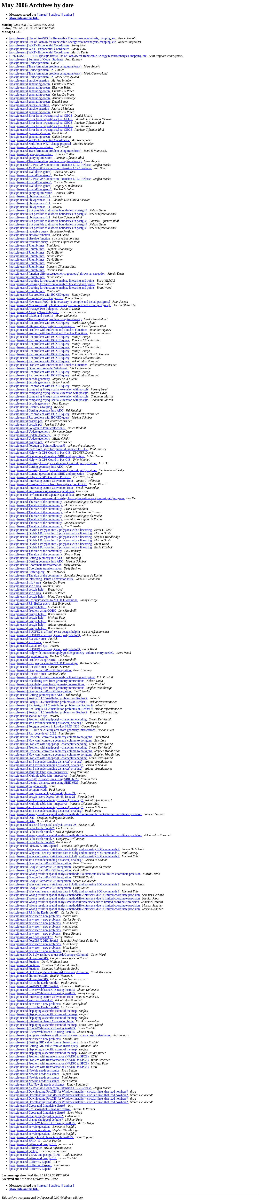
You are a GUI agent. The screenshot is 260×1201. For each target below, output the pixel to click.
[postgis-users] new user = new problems (35, 916)
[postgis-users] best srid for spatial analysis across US (43, 824)
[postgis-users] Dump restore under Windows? (38, 368)
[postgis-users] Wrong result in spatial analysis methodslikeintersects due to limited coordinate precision (75, 895)
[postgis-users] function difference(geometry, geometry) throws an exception (57, 273)
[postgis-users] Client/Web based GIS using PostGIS (42, 989)
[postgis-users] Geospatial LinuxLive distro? (37, 1105)
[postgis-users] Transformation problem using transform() (45, 66)
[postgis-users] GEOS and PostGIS (31, 315)
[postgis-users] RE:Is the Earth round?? (34, 912)
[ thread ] (42, 14)
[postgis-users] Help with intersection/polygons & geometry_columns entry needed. (62, 652)
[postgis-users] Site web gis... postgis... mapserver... (42, 326)
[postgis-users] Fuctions (24, 961)
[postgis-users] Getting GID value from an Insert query (44, 1042)
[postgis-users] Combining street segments (36, 298)
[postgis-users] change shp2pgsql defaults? (36, 1116)
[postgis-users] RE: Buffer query (30, 603)
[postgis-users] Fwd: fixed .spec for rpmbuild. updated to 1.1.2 (48, 449)
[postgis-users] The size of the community (36, 501)
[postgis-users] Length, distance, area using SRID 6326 (44, 779)
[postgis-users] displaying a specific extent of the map (43, 1010)
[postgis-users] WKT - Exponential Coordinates (39, 45)
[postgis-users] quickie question (29, 80)
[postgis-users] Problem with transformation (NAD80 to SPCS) (49, 1056)
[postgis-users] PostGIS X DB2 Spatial (34, 845)
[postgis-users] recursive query (29, 231)
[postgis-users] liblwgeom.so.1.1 (30, 196)
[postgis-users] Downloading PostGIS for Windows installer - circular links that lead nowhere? (69, 1091)
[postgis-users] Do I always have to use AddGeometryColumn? (49, 954)
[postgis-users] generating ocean (30, 84)
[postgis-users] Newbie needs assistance (34, 1070)
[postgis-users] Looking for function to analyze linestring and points (52, 280)
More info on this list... (24, 18)
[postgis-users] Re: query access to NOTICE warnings (43, 600)
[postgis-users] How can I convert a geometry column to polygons (51, 737)
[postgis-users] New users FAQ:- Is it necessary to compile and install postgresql (60, 301)
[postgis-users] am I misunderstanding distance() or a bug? (46, 723)
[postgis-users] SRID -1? (25, 1140)
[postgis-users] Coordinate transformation (35, 565)
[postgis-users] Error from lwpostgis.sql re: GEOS (41, 115)
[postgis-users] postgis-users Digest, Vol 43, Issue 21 (42, 793)
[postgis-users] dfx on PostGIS (29, 958)
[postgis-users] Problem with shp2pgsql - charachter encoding (48, 719)
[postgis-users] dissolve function (30, 235)
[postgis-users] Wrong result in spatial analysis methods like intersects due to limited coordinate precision (75, 814)
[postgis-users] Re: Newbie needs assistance (37, 1084)
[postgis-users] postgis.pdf (26, 421)
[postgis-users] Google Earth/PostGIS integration (40, 670)
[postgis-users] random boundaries (31, 147)
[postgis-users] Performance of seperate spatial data (42, 491)
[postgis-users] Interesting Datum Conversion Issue (41, 480)
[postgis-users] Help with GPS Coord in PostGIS (40, 452)
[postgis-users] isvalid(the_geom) (30, 171)
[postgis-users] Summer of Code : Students (36, 59)
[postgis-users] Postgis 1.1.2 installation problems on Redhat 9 (48, 698)
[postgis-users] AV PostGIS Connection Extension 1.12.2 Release (50, 1088)
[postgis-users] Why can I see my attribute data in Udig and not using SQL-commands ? (64, 849)
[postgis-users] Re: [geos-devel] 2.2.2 (33, 733)
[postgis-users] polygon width (28, 786)
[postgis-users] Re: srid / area (28, 638)
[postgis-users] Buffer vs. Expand (30, 1161)
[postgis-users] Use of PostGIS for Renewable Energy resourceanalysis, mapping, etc (63, 38)
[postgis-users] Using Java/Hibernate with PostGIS (41, 1137)
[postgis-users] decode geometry (30, 379)
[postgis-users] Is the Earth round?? (32, 828)
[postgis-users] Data (22, 817)
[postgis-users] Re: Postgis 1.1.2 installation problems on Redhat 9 (51, 705)
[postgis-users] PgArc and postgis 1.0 (33, 1144)
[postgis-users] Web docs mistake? (31, 937)
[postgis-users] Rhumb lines (27, 245)
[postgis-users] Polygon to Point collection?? (37, 428)
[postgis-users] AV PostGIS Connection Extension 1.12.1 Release (50, 164)
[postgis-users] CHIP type (26, 1147)
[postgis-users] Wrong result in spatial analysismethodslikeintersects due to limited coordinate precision (74, 902)
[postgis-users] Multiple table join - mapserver (38, 772)
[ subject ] (55, 14)
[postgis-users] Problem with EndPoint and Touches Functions (48, 329)
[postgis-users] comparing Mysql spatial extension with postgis (49, 389)
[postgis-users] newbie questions (30, 1126)
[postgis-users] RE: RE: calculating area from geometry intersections (52, 730)
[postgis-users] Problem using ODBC (33, 610)
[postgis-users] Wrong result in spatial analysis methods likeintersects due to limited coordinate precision (75, 873)
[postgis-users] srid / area (25, 582)
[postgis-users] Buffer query (27, 572)
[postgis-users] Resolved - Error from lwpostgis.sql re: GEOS (48, 484)
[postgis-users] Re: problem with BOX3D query (39, 294)
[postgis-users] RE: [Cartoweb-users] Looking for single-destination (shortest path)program (67, 498)
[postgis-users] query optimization (31, 154)
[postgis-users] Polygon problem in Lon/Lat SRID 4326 (44, 726)
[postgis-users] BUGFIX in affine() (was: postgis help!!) (45, 631)
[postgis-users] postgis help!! (27, 589)
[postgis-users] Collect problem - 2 (31, 70)
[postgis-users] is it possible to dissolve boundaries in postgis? (48, 210)
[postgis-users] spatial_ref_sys (28, 645)
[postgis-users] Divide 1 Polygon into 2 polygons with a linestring (51, 529)
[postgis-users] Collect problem (29, 63)
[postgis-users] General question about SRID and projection (47, 456)
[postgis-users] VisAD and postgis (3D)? (35, 1154)
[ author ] (68, 14)
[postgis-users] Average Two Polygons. (34, 308)
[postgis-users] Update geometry (30, 431)
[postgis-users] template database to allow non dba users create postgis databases (60, 1035)
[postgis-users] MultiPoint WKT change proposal (40, 143)
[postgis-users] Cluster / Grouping (31, 407)
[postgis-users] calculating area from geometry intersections (47, 680)
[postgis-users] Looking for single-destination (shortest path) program (53, 463)
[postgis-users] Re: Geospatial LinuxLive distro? (40, 1109)
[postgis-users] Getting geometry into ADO (36, 410)
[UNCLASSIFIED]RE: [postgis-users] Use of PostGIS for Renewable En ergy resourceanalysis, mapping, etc (78, 56)
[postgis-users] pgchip (23, 1151)
